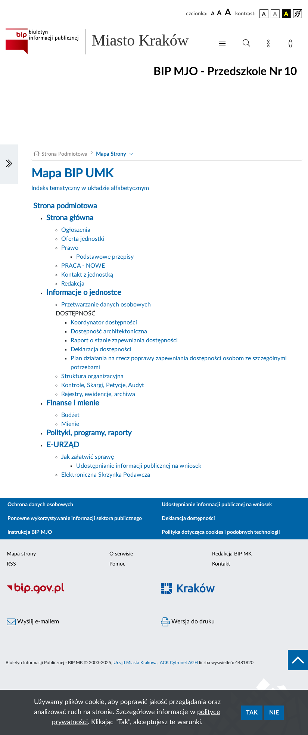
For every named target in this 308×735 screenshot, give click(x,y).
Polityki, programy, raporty (88, 433)
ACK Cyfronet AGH (179, 662)
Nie (274, 713)
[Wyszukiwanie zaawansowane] (246, 43)
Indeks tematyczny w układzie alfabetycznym (90, 188)
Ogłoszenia (75, 230)
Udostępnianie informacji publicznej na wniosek (138, 466)
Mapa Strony (111, 154)
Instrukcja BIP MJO (29, 532)
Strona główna (69, 218)
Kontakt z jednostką (87, 275)
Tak (252, 713)
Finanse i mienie (72, 403)
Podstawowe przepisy (105, 257)
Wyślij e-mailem (33, 621)
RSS (11, 564)
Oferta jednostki (82, 239)
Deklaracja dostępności (101, 349)
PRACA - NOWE (83, 266)
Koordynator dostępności (104, 323)
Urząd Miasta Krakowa (135, 662)
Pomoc (117, 564)
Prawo (69, 248)
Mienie (70, 424)
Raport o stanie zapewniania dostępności (124, 340)
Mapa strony (21, 554)
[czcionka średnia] (219, 14)
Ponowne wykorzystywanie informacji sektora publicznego (74, 518)
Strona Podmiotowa (64, 154)
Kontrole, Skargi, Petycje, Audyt (102, 385)
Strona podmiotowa (65, 206)
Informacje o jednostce (83, 292)
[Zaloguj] (292, 44)
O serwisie (121, 554)
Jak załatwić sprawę (87, 457)
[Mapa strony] (270, 44)
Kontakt (221, 564)
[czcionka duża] (229, 12)
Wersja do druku (188, 621)
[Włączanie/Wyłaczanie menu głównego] (222, 44)
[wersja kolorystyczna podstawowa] (264, 14)
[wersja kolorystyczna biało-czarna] (275, 14)
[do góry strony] (298, 660)
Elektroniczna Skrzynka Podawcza (105, 475)
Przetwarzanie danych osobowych (106, 305)
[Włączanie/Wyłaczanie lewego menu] (9, 164)
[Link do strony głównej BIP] (105, 41)
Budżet (70, 415)
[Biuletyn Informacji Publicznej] (77, 592)
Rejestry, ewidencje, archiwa (98, 394)
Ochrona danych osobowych (40, 504)
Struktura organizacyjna (92, 376)
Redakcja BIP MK (232, 554)
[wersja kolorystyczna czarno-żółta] (286, 14)
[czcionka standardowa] (213, 13)
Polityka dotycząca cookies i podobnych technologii (221, 532)
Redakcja (72, 284)
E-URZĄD (62, 445)
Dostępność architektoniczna (109, 331)
